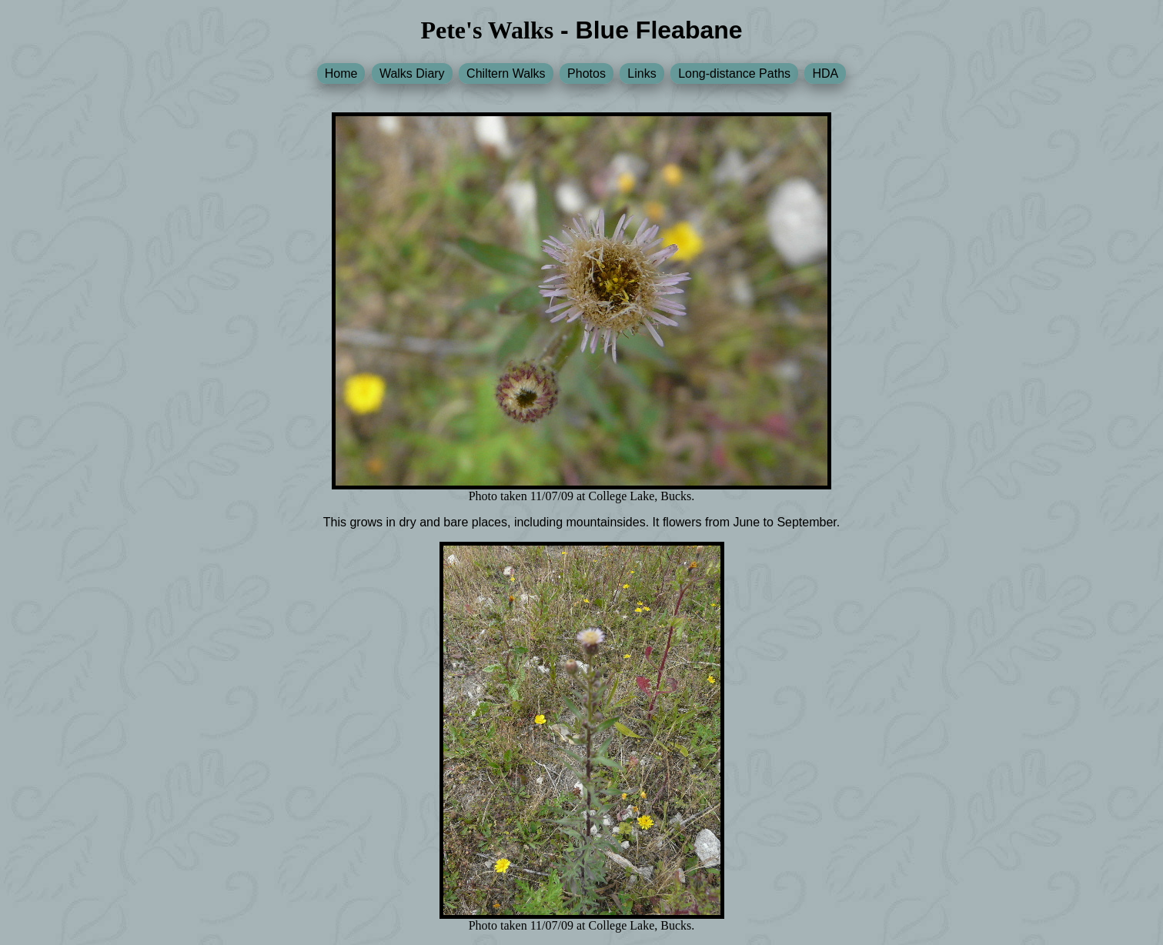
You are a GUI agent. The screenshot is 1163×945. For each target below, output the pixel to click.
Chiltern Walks (506, 73)
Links (641, 73)
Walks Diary (412, 73)
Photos (586, 73)
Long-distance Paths (734, 73)
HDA (825, 73)
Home (341, 73)
